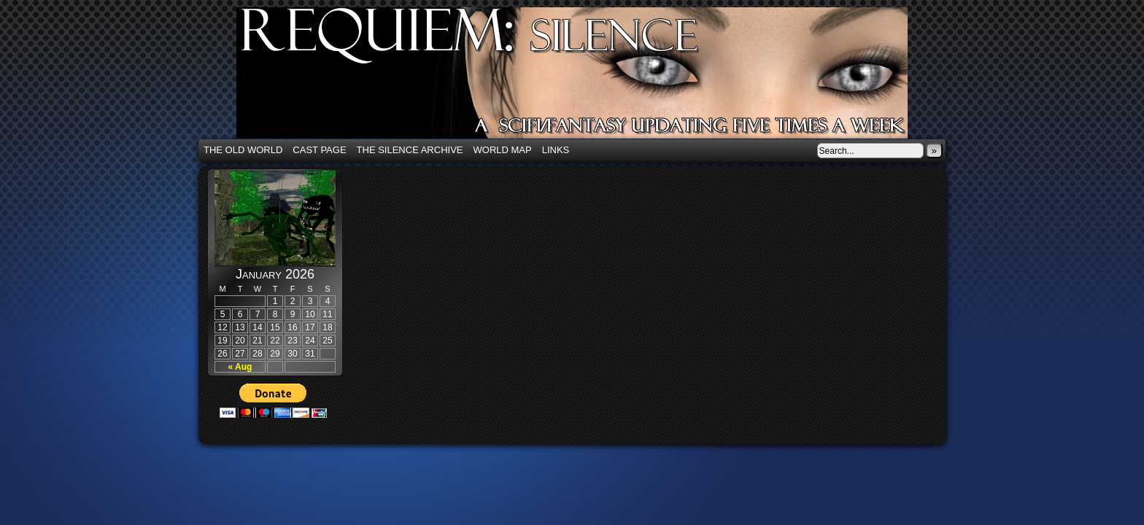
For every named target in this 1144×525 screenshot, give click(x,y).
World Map (503, 149)
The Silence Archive (410, 149)
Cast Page (319, 149)
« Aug (240, 367)
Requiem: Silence (593, 77)
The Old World (243, 149)
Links (556, 149)
